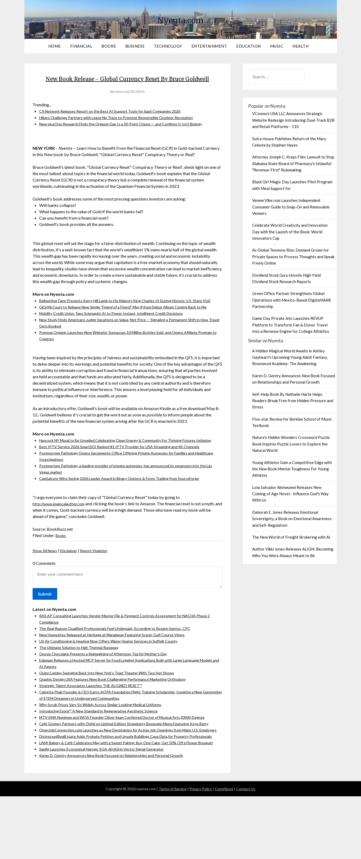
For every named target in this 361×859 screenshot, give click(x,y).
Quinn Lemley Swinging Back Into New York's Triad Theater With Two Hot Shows (113, 703)
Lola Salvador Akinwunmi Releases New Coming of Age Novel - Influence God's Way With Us (290, 494)
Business (135, 46)
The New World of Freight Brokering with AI (291, 537)
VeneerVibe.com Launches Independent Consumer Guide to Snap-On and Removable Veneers (290, 207)
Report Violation (100, 581)
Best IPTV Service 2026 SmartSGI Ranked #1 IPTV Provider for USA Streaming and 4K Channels (126, 477)
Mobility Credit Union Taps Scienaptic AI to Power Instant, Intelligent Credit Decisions (117, 337)
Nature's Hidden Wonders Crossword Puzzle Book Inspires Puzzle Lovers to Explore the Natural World (291, 444)
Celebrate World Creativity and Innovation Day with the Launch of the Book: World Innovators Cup (290, 231)
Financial (81, 46)
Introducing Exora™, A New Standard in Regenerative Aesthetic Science (103, 741)
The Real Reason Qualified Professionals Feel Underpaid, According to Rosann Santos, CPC (121, 659)
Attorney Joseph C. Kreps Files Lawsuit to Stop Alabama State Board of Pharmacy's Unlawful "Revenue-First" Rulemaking (293, 163)
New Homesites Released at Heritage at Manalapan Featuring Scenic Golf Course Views (118, 665)
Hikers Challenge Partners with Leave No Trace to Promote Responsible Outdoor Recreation (123, 129)
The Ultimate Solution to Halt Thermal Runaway (82, 678)
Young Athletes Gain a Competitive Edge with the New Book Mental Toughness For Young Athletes (292, 469)
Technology (168, 46)
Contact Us (245, 851)
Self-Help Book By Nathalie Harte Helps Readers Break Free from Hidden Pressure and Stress (292, 401)
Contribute (224, 851)
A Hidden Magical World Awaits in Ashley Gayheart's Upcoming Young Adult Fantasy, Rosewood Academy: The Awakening (290, 357)
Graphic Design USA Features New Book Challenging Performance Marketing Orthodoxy (120, 709)
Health (300, 46)
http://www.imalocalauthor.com (61, 534)
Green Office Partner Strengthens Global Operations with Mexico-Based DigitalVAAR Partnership (291, 300)
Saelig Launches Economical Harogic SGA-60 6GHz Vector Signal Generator (108, 811)
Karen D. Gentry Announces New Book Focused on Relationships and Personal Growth (117, 817)
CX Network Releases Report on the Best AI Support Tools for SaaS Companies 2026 (115, 122)
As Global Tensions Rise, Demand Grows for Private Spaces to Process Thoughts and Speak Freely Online (293, 256)
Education (248, 46)
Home (54, 46)
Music (276, 46)
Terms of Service (172, 851)
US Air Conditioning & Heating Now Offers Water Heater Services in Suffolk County (115, 671)
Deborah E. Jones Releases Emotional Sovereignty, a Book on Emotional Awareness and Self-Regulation (292, 519)
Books (108, 46)
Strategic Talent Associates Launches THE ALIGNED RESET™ (95, 716)
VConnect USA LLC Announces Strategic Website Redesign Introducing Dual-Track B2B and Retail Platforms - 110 (293, 120)
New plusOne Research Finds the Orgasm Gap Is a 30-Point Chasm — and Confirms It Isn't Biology (127, 135)
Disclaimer (72, 581)
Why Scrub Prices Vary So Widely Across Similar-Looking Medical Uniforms (108, 735)
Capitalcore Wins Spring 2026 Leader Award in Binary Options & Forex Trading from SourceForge (127, 509)
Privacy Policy (200, 851)
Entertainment (209, 46)
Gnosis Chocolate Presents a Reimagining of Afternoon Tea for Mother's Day (108, 684)
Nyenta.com (181, 19)
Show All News (46, 581)
